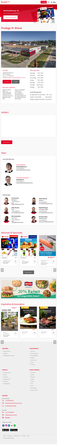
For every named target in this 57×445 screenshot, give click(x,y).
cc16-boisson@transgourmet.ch (46, 212)
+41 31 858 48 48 (9, 413)
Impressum (10, 436)
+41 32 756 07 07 (20, 168)
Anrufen (7, 81)
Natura (32, 382)
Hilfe (29, 436)
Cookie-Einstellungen (8, 439)
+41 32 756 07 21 (16, 219)
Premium (33, 377)
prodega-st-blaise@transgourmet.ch (16, 77)
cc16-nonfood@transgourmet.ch (17, 221)
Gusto (32, 362)
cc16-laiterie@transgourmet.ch (46, 203)
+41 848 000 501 (9, 401)
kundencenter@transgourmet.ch (13, 404)
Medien (33, 358)
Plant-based (34, 389)
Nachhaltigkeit (34, 356)
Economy (33, 373)
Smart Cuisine (34, 391)
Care (32, 384)
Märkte (5, 375)
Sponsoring (34, 360)
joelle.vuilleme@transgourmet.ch (23, 169)
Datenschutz (17, 436)
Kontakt (33, 365)
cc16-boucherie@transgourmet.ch (18, 203)
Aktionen (5, 377)
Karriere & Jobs (34, 353)
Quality (33, 375)
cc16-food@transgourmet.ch (18, 212)
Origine (33, 380)
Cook (32, 386)
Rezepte (5, 353)
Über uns (33, 351)
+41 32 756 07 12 (43, 220)
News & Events (7, 351)
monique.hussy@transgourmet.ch (46, 221)
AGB (4, 436)
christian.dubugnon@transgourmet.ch (24, 182)
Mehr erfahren (10, 17)
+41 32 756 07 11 (20, 181)
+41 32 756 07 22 (43, 211)
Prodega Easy (6, 384)
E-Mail (15, 81)
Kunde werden (7, 373)
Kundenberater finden (10, 406)
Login (44, 2)
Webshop (5, 382)
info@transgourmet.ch (11, 415)
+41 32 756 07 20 (16, 211)
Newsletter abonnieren (9, 356)
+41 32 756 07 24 (43, 202)
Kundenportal (6, 380)
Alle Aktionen (28, 272)
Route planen (6, 142)
